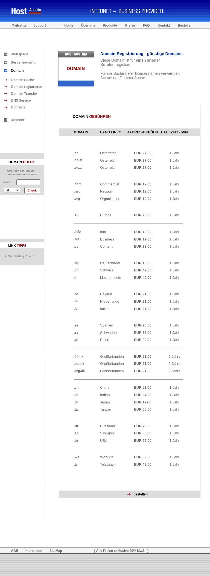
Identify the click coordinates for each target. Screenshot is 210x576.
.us (76, 440)
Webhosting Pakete (21, 256)
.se (76, 332)
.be (76, 294)
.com (77, 184)
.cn (76, 387)
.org (77, 198)
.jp (76, 402)
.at (76, 153)
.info (77, 232)
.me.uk (79, 364)
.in (76, 395)
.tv (76, 464)
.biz (76, 239)
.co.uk (78, 356)
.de (76, 263)
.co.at (78, 160)
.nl (76, 301)
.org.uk (79, 371)
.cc (76, 246)
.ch (76, 270)
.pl (76, 340)
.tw (76, 409)
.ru (76, 426)
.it (75, 309)
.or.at (78, 168)
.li (75, 277)
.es (76, 325)
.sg (76, 433)
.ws (76, 457)
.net (77, 191)
